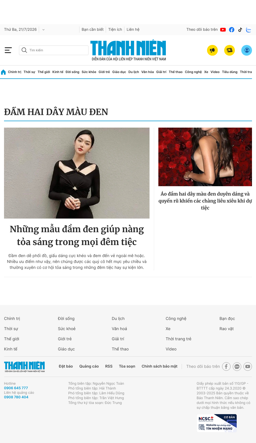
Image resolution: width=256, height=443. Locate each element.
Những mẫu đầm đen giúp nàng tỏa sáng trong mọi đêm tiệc (77, 235)
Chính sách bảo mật (159, 366)
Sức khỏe (89, 72)
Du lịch (133, 72)
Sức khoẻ (66, 328)
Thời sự (29, 72)
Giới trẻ (104, 72)
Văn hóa (147, 72)
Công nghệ (193, 72)
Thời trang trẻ (178, 338)
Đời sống (72, 72)
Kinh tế (57, 72)
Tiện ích (115, 29)
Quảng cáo (89, 366)
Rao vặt (227, 328)
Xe (206, 72)
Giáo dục (119, 72)
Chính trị (14, 72)
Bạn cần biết (93, 29)
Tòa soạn (127, 366)
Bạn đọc (227, 318)
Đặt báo (66, 366)
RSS (108, 366)
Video (215, 72)
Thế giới (43, 72)
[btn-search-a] (24, 50)
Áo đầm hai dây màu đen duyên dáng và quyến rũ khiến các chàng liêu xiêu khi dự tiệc (205, 201)
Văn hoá (119, 328)
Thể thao (176, 72)
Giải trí (161, 72)
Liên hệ (133, 29)
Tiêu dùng (230, 72)
